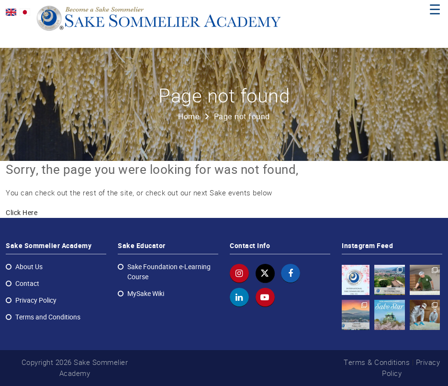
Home (189, 116)
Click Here (21, 212)
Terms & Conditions (377, 362)
